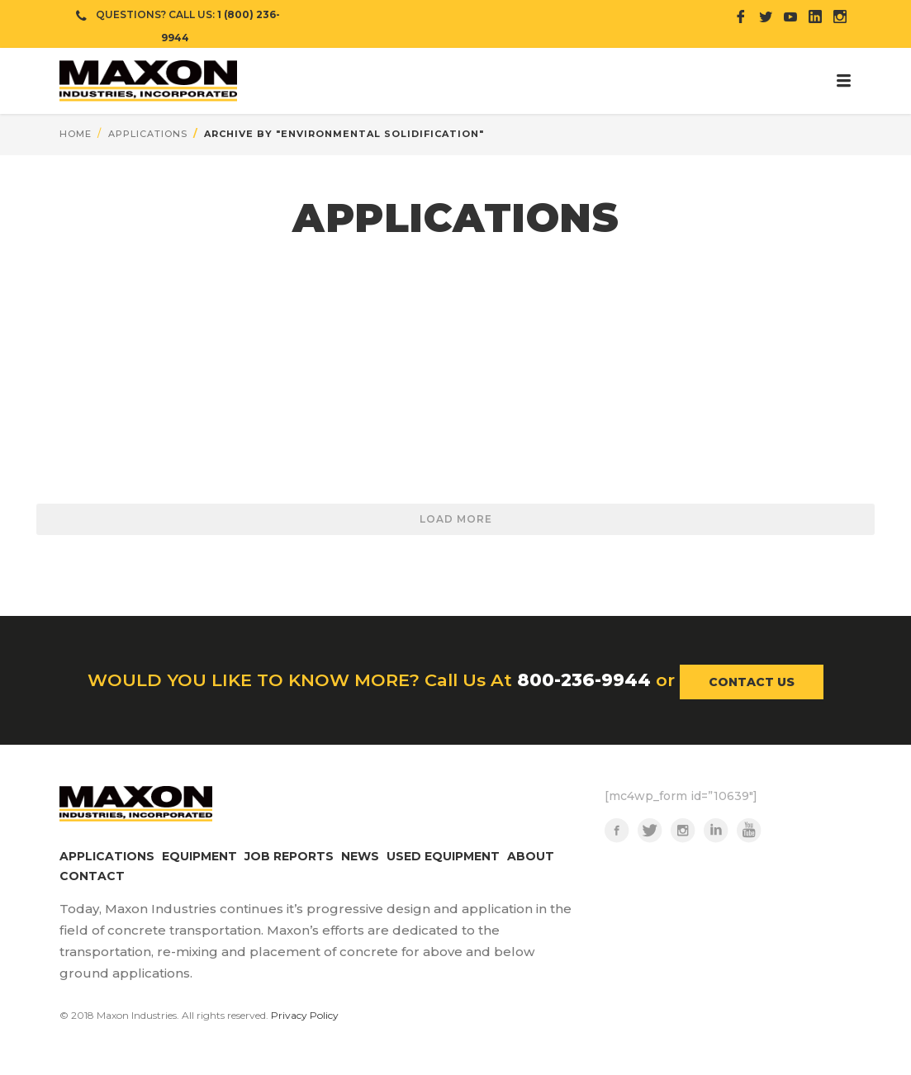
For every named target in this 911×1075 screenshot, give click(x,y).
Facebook (617, 830)
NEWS (360, 856)
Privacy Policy (305, 1015)
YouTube (749, 830)
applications (147, 134)
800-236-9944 (584, 680)
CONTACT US (752, 682)
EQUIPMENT (199, 856)
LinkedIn (716, 830)
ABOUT (530, 856)
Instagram (683, 830)
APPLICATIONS (106, 856)
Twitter (650, 830)
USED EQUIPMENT (443, 856)
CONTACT (92, 876)
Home (75, 134)
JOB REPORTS (289, 856)
